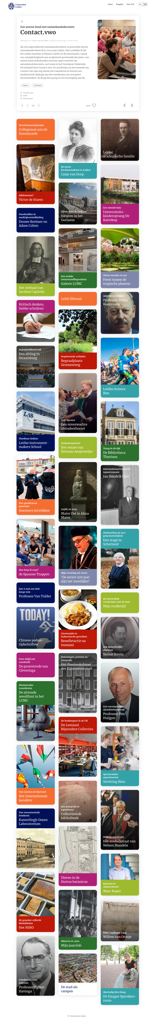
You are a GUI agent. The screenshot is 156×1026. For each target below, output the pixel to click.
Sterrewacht (28, 98)
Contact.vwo (28, 93)
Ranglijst (119, 4)
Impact (25, 85)
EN (145, 4)
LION (25, 95)
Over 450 (130, 4)
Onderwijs (37, 85)
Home (110, 4)
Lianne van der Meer (40, 40)
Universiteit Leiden (78, 1016)
